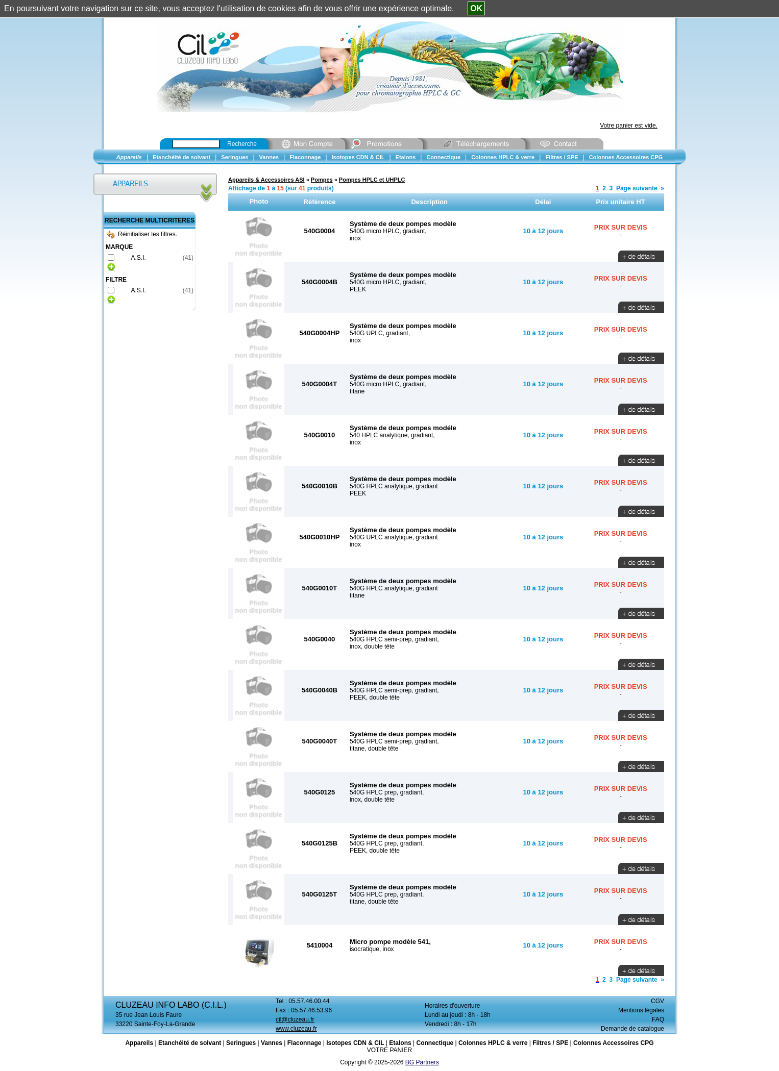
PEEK (358, 289)
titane (357, 391)
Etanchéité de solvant (189, 1043)
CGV (657, 1001)
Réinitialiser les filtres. (142, 234)
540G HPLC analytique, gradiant (394, 486)
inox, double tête (372, 646)
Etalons (400, 1043)
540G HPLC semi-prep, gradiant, (394, 639)
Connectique (434, 1043)
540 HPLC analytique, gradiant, (392, 435)
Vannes (271, 1043)
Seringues (241, 1043)
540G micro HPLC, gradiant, (388, 231)
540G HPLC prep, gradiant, (387, 792)
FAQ (658, 1019)
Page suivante (637, 188)
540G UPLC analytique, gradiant (394, 537)
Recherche (242, 143)
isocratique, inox (372, 949)
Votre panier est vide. (629, 125)
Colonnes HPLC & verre (492, 1043)
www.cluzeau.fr (296, 1028)
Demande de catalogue (632, 1028)
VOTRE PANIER (389, 1050)
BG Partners (422, 1062)
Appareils (139, 1043)
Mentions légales (641, 1010)
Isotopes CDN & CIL (355, 1043)
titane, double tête (374, 748)
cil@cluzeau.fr (295, 1019)
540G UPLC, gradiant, (380, 333)
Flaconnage (304, 1043)
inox (355, 238)
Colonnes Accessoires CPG (613, 1043)
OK (476, 8)
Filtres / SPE (550, 1043)
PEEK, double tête (375, 697)
